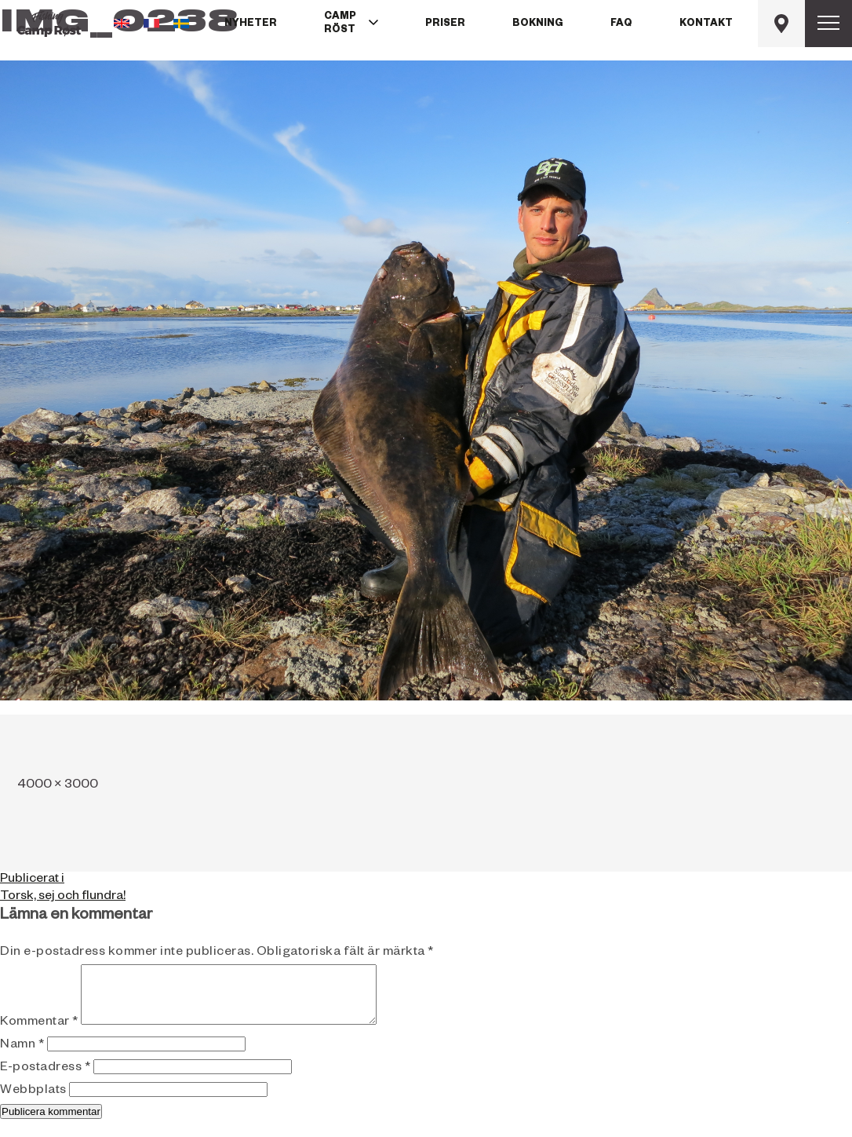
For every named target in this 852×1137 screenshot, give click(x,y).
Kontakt (706, 24)
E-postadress (45, 1080)
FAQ (621, 24)
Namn (22, 1058)
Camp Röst (340, 24)
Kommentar (39, 1035)
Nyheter (250, 24)
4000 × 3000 (57, 786)
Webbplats (33, 1103)
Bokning (537, 24)
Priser (445, 24)
